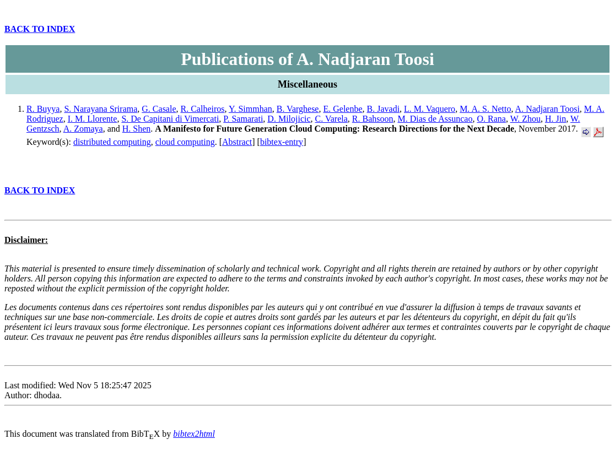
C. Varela (331, 118)
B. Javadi (383, 108)
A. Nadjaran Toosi (547, 108)
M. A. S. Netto (485, 108)
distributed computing (112, 142)
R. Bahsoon (372, 118)
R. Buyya (43, 108)
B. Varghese (298, 108)
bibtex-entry (281, 142)
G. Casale (159, 108)
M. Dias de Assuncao (434, 118)
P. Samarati (243, 118)
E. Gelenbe (342, 108)
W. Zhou (525, 118)
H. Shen (136, 128)
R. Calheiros (203, 108)
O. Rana (491, 118)
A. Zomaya (83, 128)
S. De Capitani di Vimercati (170, 118)
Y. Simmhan (250, 108)
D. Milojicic (288, 118)
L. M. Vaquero (429, 108)
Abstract (237, 142)
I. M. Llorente (92, 118)
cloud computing (185, 142)
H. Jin (555, 118)
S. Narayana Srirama (100, 108)
